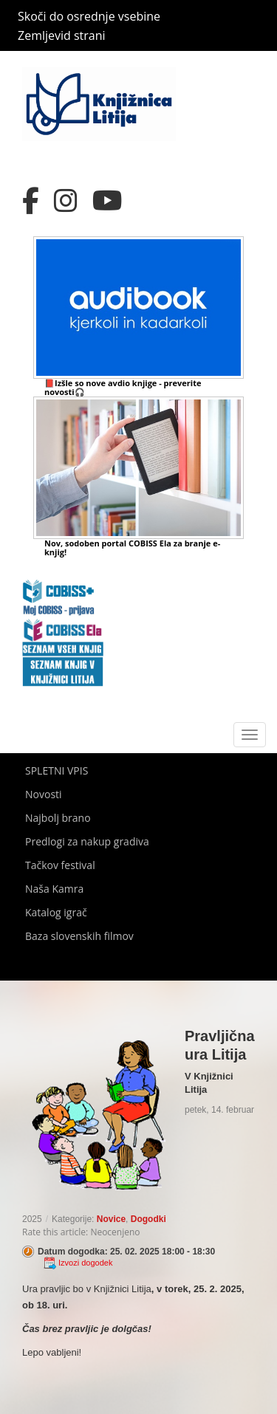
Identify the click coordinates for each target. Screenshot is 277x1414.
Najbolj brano (58, 818)
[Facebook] (30, 201)
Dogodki (148, 1219)
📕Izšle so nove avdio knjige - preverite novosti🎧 (122, 387)
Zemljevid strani (62, 35)
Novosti (43, 794)
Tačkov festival (60, 865)
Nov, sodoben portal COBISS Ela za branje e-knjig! (132, 547)
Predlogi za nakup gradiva (87, 841)
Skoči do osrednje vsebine (89, 16)
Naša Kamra (54, 889)
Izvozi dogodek (85, 1262)
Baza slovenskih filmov (79, 936)
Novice (111, 1219)
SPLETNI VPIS (56, 770)
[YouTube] (107, 201)
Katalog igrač (56, 912)
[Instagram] (66, 201)
